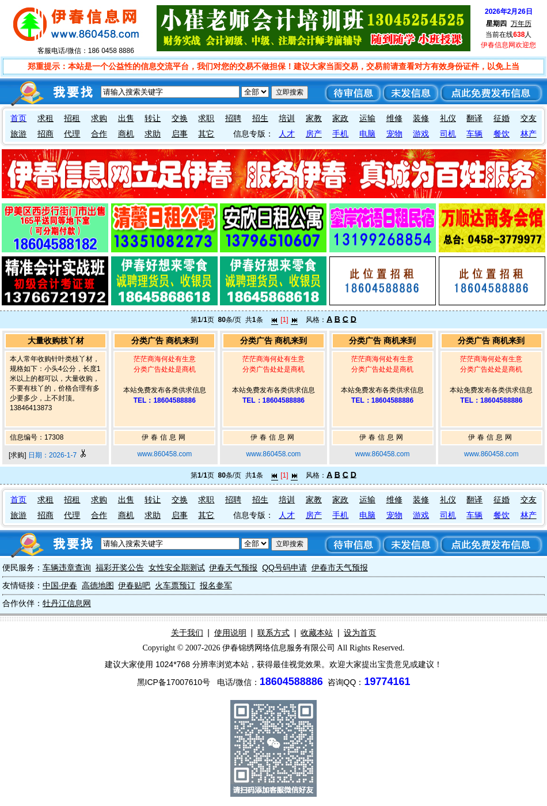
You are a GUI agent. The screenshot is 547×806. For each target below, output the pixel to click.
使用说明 (230, 632)
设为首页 (360, 632)
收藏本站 (317, 632)
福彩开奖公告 (120, 567)
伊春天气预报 (233, 567)
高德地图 (98, 585)
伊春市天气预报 (340, 567)
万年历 (521, 24)
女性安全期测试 (177, 567)
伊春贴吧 (134, 585)
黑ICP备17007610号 (174, 682)
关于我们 (187, 632)
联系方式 (273, 632)
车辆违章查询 (67, 567)
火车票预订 (175, 585)
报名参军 (216, 585)
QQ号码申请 (284, 567)
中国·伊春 (60, 585)
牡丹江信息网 (67, 603)
